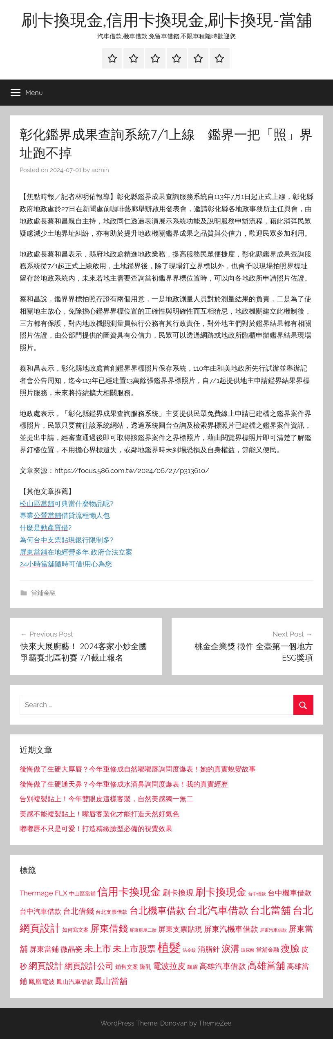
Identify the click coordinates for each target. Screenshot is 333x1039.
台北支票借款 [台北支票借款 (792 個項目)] (111, 912)
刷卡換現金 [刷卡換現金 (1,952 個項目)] (220, 892)
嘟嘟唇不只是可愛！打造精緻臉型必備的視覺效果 (96, 829)
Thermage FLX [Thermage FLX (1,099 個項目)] (43, 893)
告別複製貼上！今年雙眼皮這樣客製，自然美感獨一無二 (106, 799)
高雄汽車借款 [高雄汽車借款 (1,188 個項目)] (222, 966)
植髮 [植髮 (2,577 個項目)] (169, 947)
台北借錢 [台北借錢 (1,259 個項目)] (78, 910)
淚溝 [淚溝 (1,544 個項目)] (230, 948)
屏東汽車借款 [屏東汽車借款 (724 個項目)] (273, 930)
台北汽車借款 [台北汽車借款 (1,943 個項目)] (217, 910)
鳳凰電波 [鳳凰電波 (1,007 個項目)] (42, 982)
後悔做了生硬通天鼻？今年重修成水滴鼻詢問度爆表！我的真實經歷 (124, 784)
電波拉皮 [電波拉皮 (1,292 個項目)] (169, 966)
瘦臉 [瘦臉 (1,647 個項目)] (290, 948)
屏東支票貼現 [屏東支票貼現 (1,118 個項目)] (180, 929)
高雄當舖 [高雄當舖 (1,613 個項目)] (266, 965)
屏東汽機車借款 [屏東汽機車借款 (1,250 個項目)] (231, 928)
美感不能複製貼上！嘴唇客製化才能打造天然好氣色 (99, 814)
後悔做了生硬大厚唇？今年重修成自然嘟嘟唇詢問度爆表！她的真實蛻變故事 (138, 769)
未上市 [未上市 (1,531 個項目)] (97, 948)
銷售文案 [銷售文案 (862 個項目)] (126, 967)
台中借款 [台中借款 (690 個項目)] (257, 893)
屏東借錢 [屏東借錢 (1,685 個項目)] (109, 928)
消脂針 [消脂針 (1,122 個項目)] (209, 949)
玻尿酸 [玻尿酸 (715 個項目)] (248, 950)
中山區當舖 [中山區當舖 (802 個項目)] (82, 894)
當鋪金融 (43, 593)
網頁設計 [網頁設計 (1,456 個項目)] (46, 966)
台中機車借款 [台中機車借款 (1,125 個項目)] (290, 893)
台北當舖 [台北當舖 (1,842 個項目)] (270, 910)
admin (100, 170)
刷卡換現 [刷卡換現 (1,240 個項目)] (178, 892)
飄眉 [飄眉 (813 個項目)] (192, 967)
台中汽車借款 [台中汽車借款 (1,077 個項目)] (40, 911)
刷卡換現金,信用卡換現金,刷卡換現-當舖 (166, 19)
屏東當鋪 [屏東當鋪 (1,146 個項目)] (44, 949)
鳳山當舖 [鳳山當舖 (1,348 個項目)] (111, 981)
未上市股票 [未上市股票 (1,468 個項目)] (134, 949)
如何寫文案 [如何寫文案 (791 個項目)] (75, 930)
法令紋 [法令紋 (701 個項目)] (189, 950)
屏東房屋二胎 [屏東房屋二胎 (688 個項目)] (143, 930)
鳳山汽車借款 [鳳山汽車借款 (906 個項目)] (74, 981)
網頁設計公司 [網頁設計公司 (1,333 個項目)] (89, 966)
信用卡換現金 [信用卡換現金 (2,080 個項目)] (129, 891)
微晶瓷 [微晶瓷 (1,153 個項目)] (71, 949)
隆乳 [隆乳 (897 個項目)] (145, 967)
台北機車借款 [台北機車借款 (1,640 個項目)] (157, 910)
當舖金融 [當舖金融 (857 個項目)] (267, 949)
